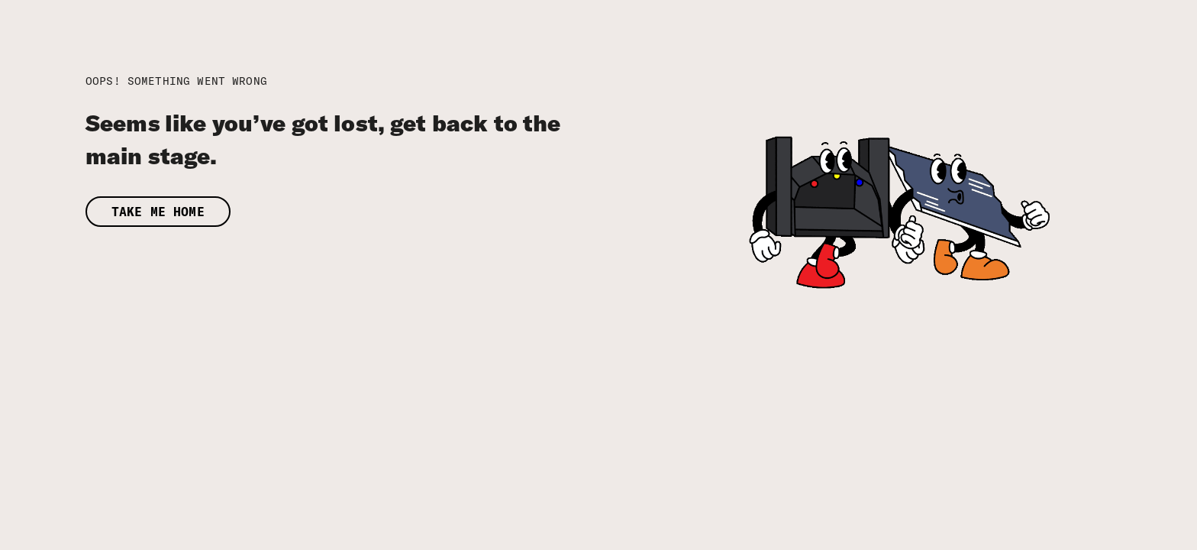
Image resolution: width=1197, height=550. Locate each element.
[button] (380, 212)
